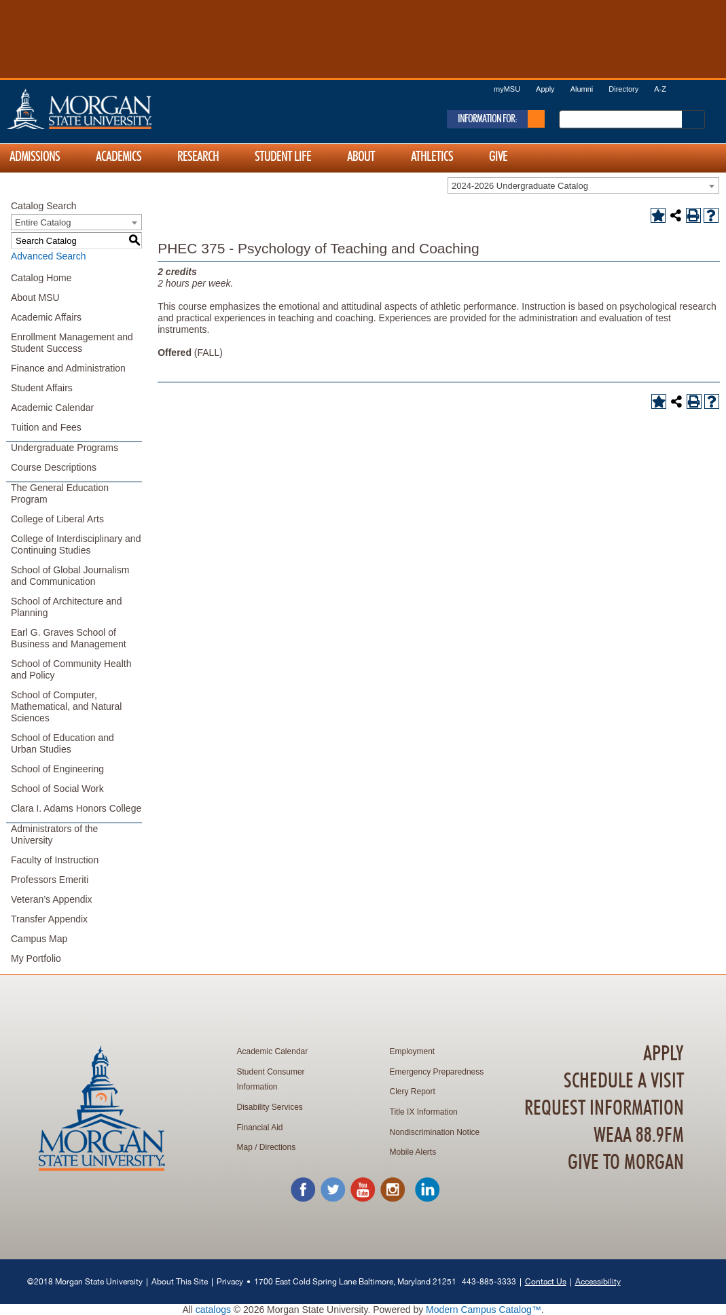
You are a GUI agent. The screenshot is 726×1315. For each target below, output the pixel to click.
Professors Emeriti (49, 879)
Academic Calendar (52, 407)
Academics (118, 157)
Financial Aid (260, 1127)
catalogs (213, 1309)
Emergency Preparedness (437, 1072)
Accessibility (598, 1281)
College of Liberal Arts (57, 519)
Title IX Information (424, 1112)
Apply (545, 89)
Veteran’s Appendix (51, 899)
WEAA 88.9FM (639, 1135)
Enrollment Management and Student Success (72, 342)
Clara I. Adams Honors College (76, 808)
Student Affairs (42, 387)
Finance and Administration (68, 368)
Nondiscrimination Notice (435, 1132)
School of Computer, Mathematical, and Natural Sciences (66, 706)
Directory (623, 89)
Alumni (582, 89)
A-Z (660, 89)
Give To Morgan (626, 1163)
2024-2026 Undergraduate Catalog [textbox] (520, 186)
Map (245, 1147)
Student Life (283, 157)
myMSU (507, 89)
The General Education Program (60, 493)
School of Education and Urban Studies (62, 743)
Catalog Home (41, 277)
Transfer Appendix (49, 919)
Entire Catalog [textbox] (43, 222)
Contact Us (545, 1281)
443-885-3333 (489, 1281)
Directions (277, 1147)
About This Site (179, 1281)
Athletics (432, 157)
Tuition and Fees (46, 427)
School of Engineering (57, 768)
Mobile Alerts (413, 1152)
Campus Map (39, 938)
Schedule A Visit (624, 1081)
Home (108, 108)
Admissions (35, 157)
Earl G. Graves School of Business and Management (68, 638)
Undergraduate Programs (64, 447)
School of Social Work (57, 788)
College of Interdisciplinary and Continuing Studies (76, 544)
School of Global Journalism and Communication (70, 575)
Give (498, 157)
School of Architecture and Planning (66, 607)
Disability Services (270, 1107)
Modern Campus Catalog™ (483, 1309)
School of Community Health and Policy (71, 669)
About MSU (35, 297)
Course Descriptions (53, 467)
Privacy (230, 1281)
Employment (412, 1051)
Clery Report (412, 1091)
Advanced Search (48, 256)
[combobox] (583, 185)
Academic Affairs (46, 317)
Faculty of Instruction (54, 859)
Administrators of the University (54, 834)
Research (198, 157)
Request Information (604, 1108)
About (361, 157)
